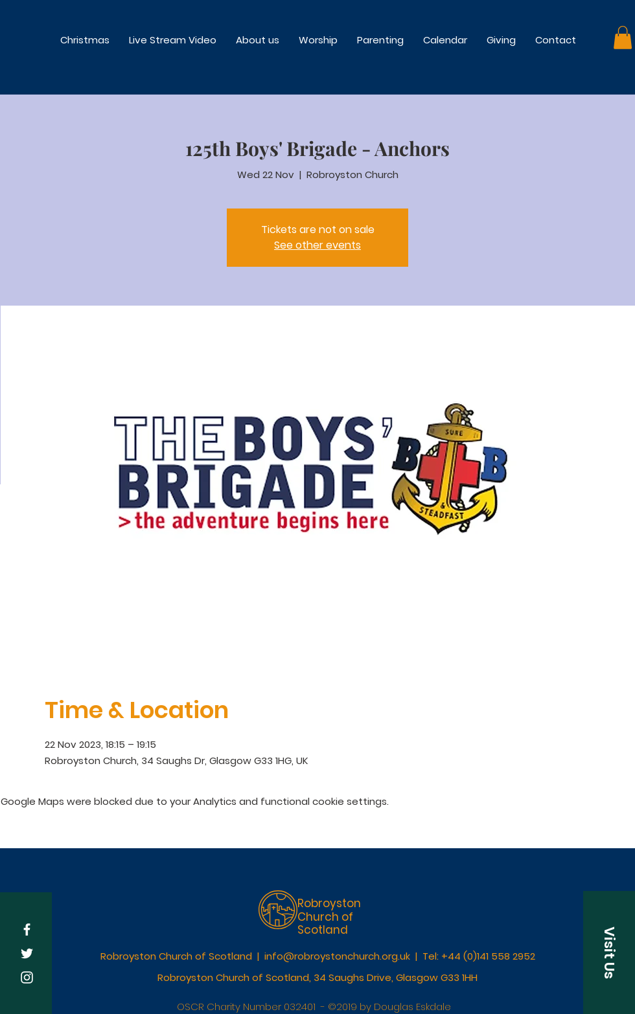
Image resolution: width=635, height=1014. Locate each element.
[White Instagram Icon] (27, 977)
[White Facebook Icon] (27, 929)
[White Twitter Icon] (27, 953)
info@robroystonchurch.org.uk (337, 956)
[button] (318, 40)
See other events (317, 245)
